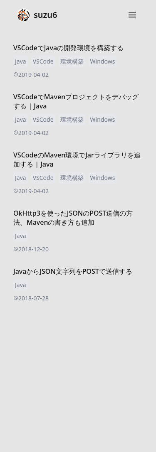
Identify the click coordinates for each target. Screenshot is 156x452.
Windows (102, 61)
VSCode (43, 61)
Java (20, 61)
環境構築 (72, 61)
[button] (132, 15)
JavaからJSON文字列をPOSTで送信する (72, 271)
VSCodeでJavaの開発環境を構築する (68, 47)
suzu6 (37, 15)
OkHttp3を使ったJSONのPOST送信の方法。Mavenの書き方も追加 (73, 218)
